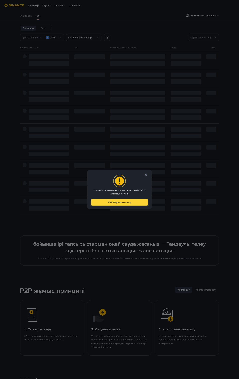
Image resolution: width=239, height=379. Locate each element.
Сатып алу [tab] (28, 28)
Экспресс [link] (26, 16)
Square (60, 5)
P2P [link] (38, 16)
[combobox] (54, 37)
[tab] (26, 16)
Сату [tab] (43, 28)
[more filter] (107, 37)
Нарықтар (33, 5)
